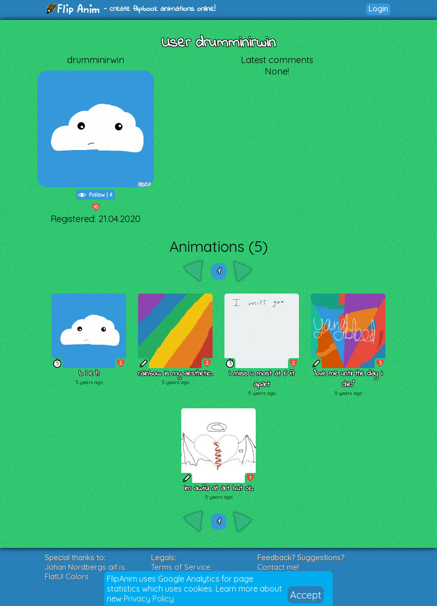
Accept (305, 595)
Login (378, 8)
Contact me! (278, 567)
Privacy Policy (149, 599)
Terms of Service (181, 567)
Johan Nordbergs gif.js (85, 567)
